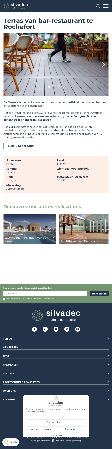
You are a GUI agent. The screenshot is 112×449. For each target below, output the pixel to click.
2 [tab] (53, 87)
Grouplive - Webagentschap (68, 440)
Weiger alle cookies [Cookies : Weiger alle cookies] (41, 429)
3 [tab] (58, 87)
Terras (8, 338)
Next (103, 64)
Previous (8, 64)
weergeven (10, 215)
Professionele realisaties (21, 382)
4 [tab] (63, 87)
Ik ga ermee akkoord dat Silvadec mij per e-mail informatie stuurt (31, 298)
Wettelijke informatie (40, 440)
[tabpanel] (56, 64)
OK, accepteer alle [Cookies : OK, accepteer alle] (56, 422)
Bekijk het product (21, 146)
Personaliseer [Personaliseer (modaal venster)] (71, 429)
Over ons (9, 390)
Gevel (7, 356)
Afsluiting (10, 347)
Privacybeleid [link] (56, 435)
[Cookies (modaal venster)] (11, 443)
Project (8, 373)
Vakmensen (10, 364)
